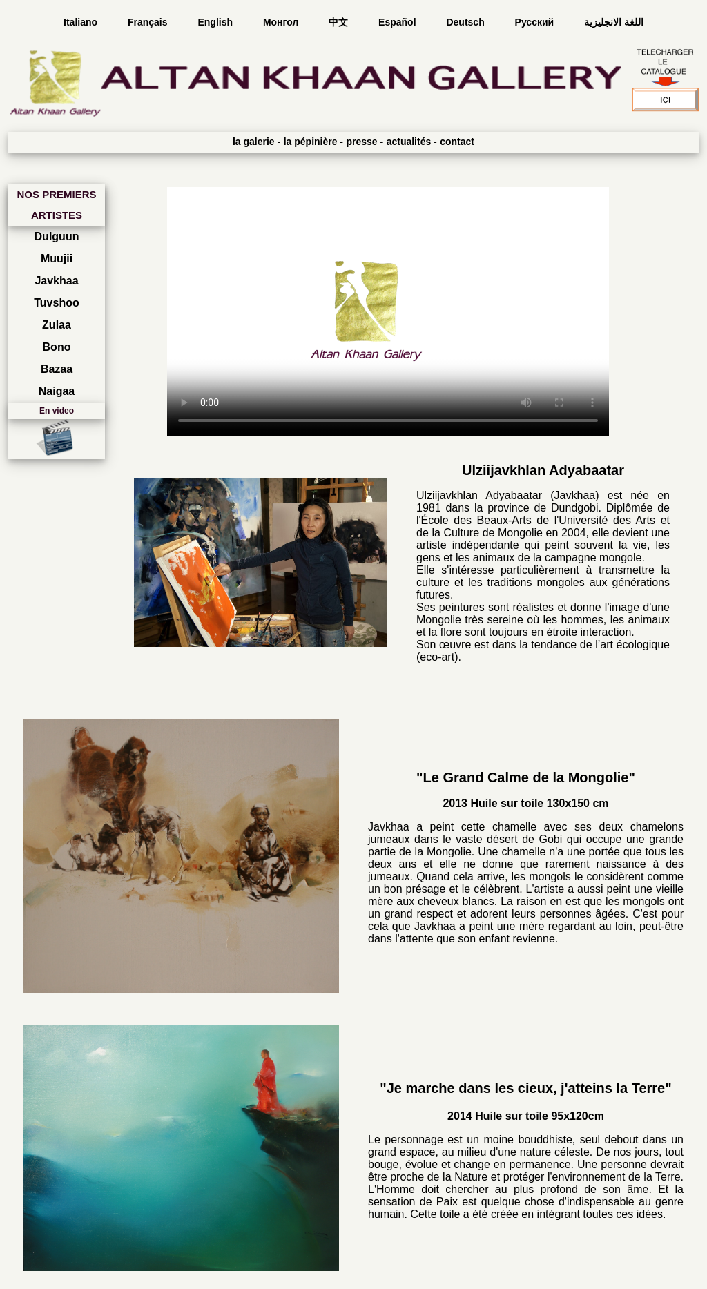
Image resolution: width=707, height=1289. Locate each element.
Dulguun (57, 236)
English (216, 22)
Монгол (282, 22)
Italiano (82, 22)
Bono (57, 347)
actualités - (412, 141)
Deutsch (466, 22)
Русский (535, 22)
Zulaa (56, 325)
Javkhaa (56, 281)
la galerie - (256, 141)
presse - (364, 141)
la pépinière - (313, 141)
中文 (340, 22)
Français (149, 22)
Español (398, 22)
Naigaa (57, 391)
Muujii (56, 258)
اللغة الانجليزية (613, 22)
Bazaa (56, 369)
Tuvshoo (56, 303)
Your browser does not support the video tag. (388, 311)
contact (457, 141)
